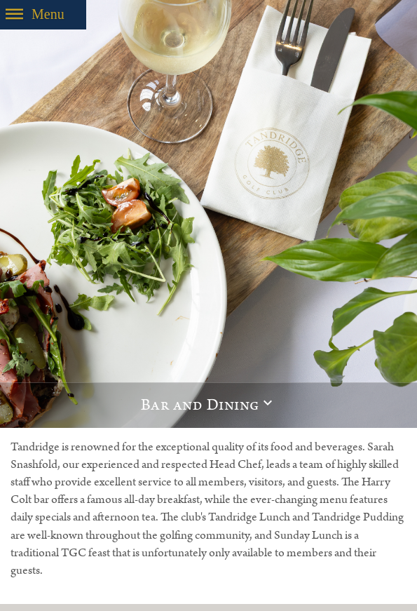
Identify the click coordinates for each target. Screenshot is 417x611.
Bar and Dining (200, 405)
